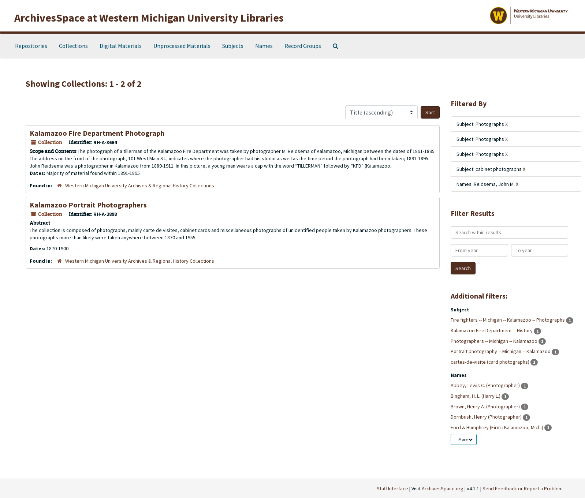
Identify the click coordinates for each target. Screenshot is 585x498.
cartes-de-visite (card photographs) (490, 362)
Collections (73, 45)
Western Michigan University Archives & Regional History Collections (139, 185)
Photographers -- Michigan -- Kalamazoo (495, 341)
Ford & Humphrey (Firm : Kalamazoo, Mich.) (497, 427)
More (465, 439)
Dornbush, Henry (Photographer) (487, 416)
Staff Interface (392, 488)
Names (264, 45)
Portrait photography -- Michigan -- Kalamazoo (501, 351)
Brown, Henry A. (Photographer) (486, 406)
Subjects (232, 45)
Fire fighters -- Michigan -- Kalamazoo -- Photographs (508, 320)
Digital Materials (121, 45)
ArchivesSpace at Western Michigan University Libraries (149, 18)
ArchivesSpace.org (442, 488)
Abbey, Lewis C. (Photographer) (486, 385)
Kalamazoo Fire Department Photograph (97, 133)
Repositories (31, 45)
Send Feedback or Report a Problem (522, 488)
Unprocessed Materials (181, 45)
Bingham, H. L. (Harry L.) (476, 396)
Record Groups (302, 45)
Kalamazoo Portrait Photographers (88, 204)
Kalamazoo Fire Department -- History (492, 330)
